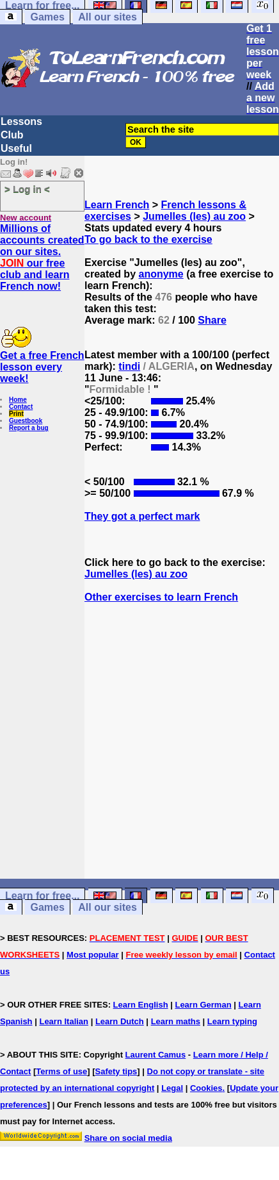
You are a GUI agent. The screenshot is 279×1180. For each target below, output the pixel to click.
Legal (172, 1088)
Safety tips (116, 1071)
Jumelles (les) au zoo (194, 216)
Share (212, 320)
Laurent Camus (155, 1055)
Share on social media (128, 1138)
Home (18, 399)
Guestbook (25, 420)
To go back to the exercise (148, 239)
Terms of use (61, 1071)
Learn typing (232, 1021)
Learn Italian (63, 1021)
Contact (21, 406)
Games (47, 17)
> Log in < (27, 188)
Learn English (140, 1005)
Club (12, 134)
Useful (16, 148)
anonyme (160, 274)
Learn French (116, 204)
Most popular (93, 955)
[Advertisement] (182, 764)
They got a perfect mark (142, 516)
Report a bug (29, 427)
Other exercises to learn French (161, 597)
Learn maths (175, 1021)
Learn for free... (42, 895)
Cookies (206, 1088)
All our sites (107, 17)
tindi (129, 366)
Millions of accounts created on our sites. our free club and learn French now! (42, 257)
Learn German (203, 1005)
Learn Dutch (119, 1021)
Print (16, 413)
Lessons (21, 121)
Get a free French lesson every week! (42, 367)
